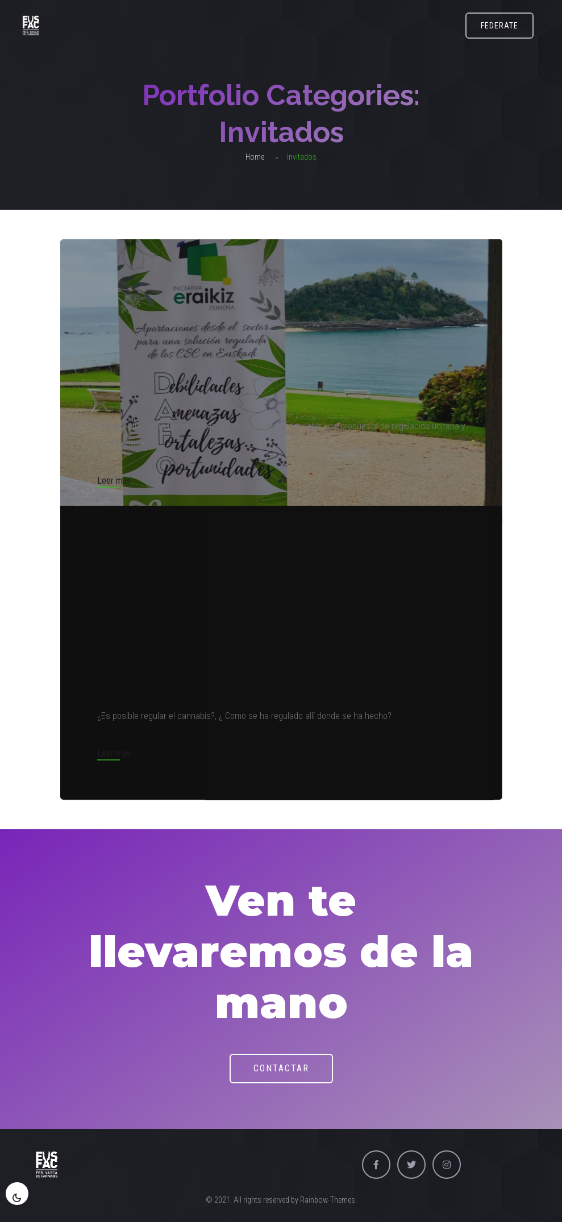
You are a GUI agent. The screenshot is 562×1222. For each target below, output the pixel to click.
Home (254, 156)
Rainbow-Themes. (328, 1199)
